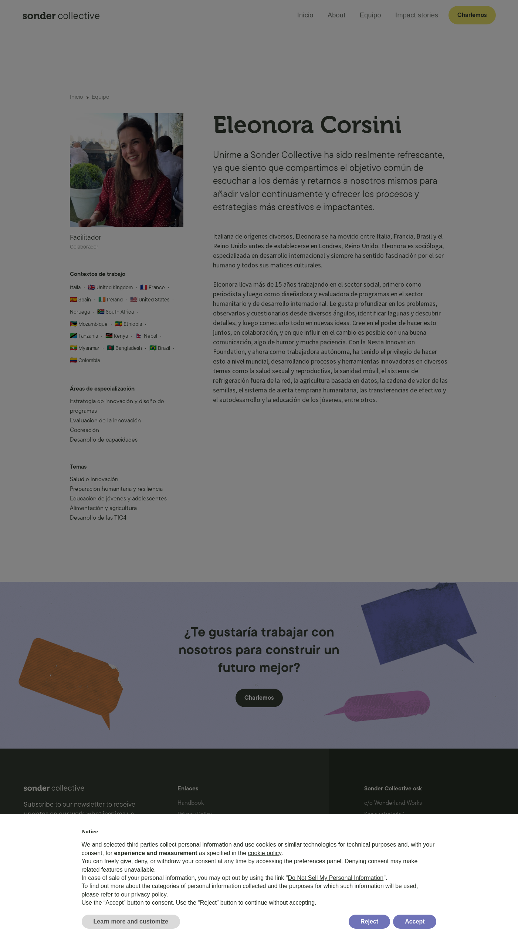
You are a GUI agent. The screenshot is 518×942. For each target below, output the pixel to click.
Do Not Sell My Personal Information (335, 878)
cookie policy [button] (264, 853)
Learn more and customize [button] (131, 921)
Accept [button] (414, 921)
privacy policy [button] (148, 894)
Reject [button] (369, 921)
